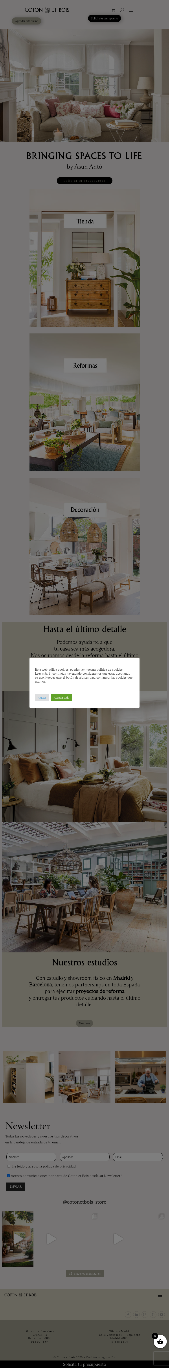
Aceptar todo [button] (61, 697)
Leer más (41, 673)
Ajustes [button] (42, 697)
